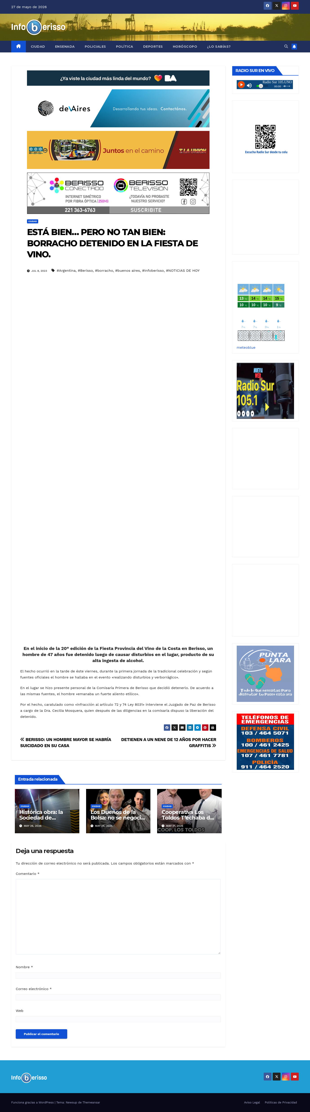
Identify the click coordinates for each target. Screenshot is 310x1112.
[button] (286, 46)
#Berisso (85, 270)
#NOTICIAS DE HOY (183, 270)
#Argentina (66, 270)
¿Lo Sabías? (219, 47)
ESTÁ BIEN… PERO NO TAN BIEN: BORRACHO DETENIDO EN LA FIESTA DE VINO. (112, 243)
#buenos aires (127, 270)
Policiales (95, 47)
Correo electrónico (34, 989)
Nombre (24, 967)
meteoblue (246, 347)
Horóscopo (185, 47)
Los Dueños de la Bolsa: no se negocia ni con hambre (117, 818)
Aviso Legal (252, 1102)
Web (19, 1011)
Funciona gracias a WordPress (33, 1102)
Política (124, 47)
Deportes (153, 47)
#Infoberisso (153, 270)
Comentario (28, 874)
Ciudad (38, 47)
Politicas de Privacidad (281, 1102)
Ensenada (65, 47)
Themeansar (91, 1102)
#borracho (104, 270)
